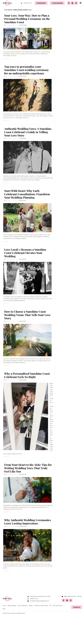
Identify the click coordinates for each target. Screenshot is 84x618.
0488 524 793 (27, 3)
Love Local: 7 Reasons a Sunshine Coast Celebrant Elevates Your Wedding (25, 253)
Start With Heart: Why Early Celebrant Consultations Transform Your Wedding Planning (27, 194)
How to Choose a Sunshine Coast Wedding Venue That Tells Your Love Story (27, 315)
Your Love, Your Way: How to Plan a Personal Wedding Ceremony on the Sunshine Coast (27, 19)
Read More (6, 58)
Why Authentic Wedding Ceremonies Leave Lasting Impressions (27, 521)
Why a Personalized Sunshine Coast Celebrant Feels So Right (27, 375)
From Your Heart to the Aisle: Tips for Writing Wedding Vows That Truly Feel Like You (28, 468)
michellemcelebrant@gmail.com (39, 601)
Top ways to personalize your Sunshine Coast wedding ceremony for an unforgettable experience (26, 70)
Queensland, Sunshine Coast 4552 (40, 596)
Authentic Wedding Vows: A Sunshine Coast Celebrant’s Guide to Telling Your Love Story (28, 132)
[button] (68, 3)
